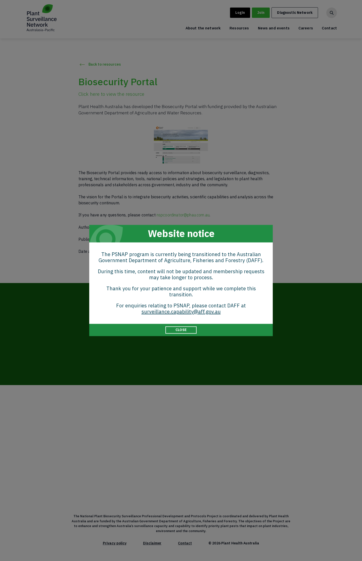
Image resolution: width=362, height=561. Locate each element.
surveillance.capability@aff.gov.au (181, 311)
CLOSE (181, 330)
